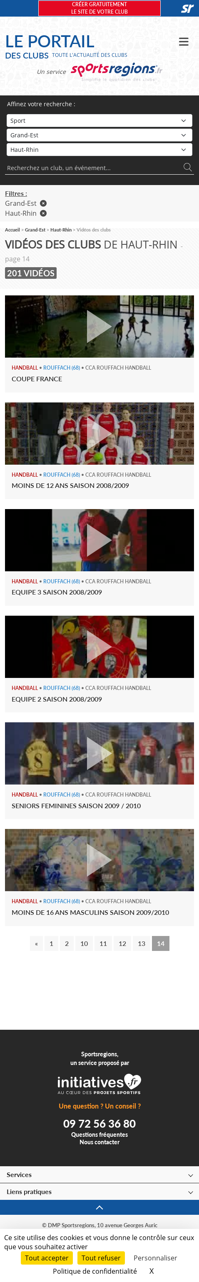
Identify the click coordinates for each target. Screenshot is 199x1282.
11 (103, 943)
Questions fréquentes (99, 1134)
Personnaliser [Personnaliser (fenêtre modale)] (155, 1258)
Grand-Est (26, 203)
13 (141, 943)
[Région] (99, 135)
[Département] (99, 149)
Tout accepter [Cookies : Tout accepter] (47, 1258)
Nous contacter (99, 1142)
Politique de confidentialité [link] (95, 1271)
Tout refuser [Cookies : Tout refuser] (101, 1258)
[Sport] (99, 120)
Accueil (12, 229)
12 (122, 943)
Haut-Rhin (26, 213)
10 (84, 943)
